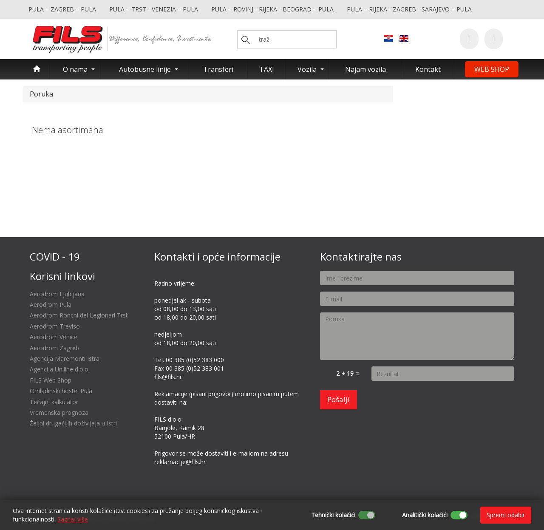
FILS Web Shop (50, 380)
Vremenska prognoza (59, 412)
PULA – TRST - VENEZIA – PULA (153, 9)
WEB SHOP (491, 69)
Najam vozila (365, 69)
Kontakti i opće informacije (217, 256)
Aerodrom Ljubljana (57, 294)
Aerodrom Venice (53, 337)
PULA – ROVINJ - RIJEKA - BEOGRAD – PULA (272, 9)
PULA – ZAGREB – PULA (62, 9)
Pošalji (338, 399)
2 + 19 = (347, 373)
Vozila (307, 69)
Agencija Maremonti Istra (64, 358)
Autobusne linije (145, 69)
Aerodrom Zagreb (54, 348)
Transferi (218, 69)
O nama (75, 69)
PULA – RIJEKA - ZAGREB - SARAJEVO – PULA (409, 9)
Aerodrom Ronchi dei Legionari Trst (79, 315)
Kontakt (428, 69)
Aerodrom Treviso (55, 326)
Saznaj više (72, 519)
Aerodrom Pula (50, 304)
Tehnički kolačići (333, 515)
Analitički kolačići (425, 515)
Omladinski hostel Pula (61, 391)
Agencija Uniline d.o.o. (60, 369)
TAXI (266, 69)
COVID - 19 (55, 256)
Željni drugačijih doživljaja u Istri (73, 423)
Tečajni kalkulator (54, 402)
